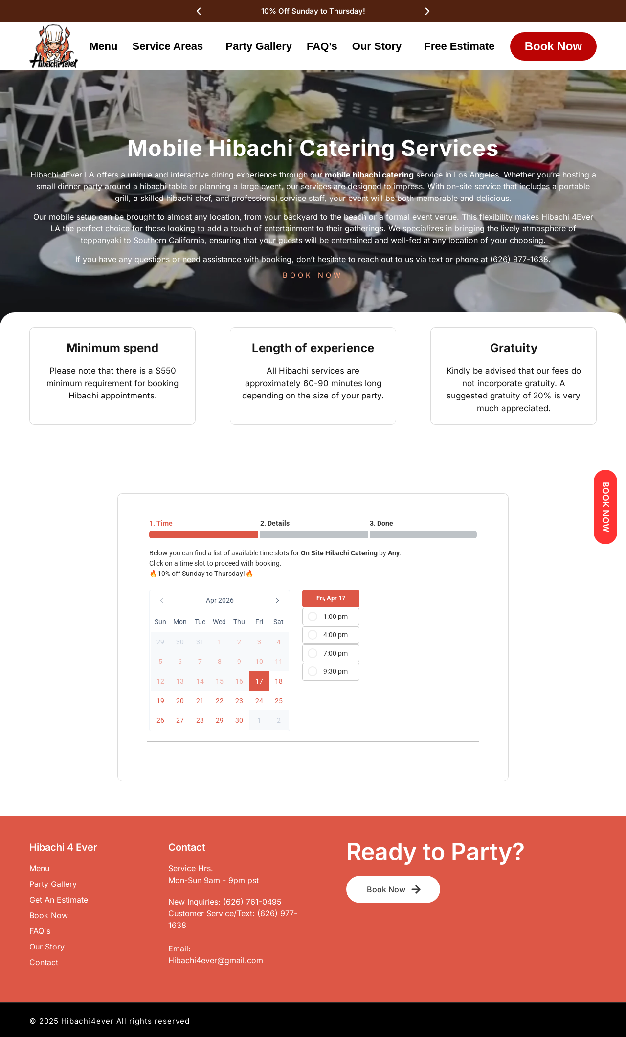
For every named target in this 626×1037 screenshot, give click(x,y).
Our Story (379, 46)
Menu (103, 46)
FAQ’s (322, 46)
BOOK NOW (313, 275)
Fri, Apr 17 (330, 598)
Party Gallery (258, 46)
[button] (219, 601)
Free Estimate (459, 46)
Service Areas (170, 46)
